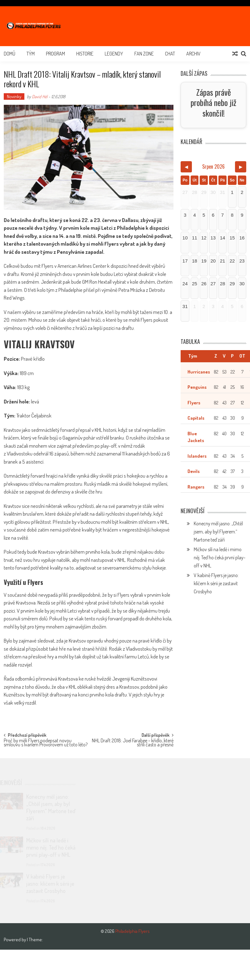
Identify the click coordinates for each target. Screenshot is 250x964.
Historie (84, 54)
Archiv (193, 54)
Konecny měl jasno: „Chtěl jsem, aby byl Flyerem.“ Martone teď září (218, 533)
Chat (170, 54)
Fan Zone (144, 54)
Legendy (114, 54)
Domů (9, 54)
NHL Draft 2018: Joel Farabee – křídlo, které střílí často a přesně (132, 743)
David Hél (40, 96)
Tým (31, 54)
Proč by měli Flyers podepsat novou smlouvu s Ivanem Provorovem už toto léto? (46, 743)
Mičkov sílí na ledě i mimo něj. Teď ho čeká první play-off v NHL (219, 559)
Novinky (14, 96)
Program (55, 54)
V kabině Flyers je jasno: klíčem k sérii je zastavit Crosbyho (216, 585)
